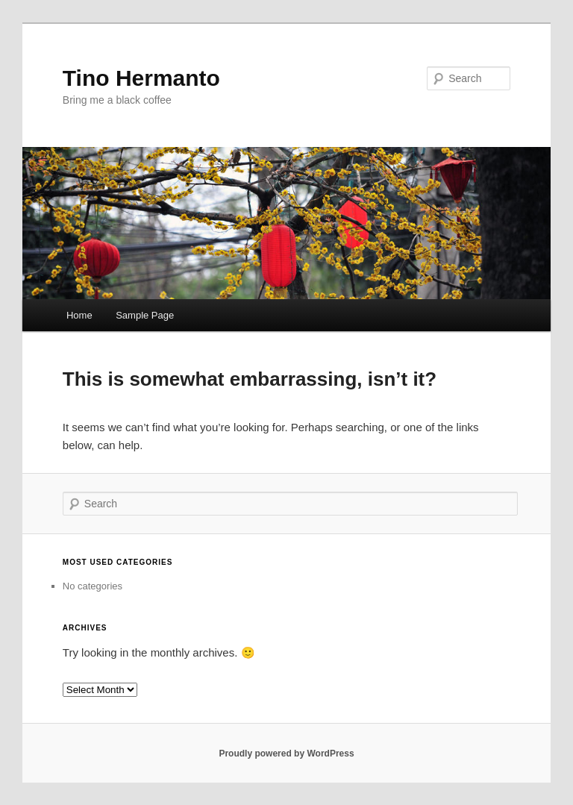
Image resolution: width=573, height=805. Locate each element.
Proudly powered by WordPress (286, 753)
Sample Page (145, 315)
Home (79, 315)
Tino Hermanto (141, 78)
